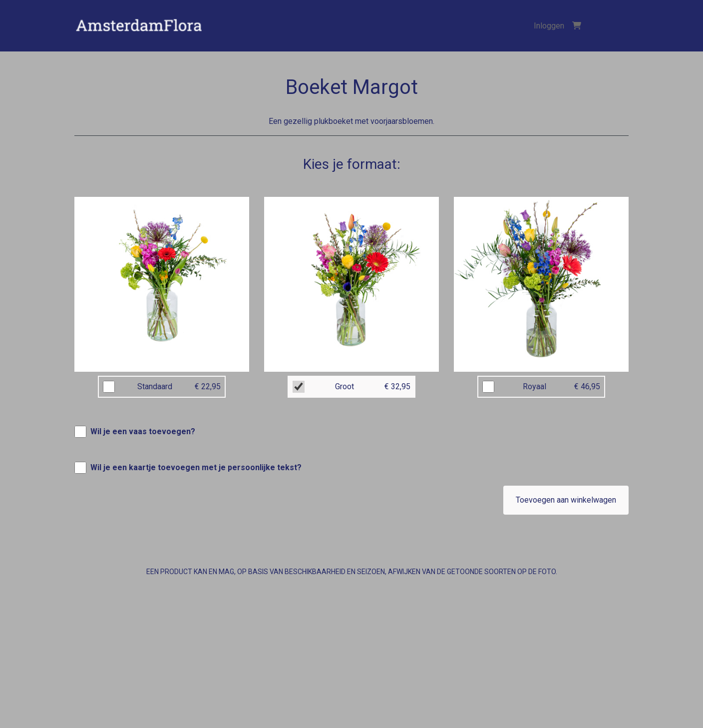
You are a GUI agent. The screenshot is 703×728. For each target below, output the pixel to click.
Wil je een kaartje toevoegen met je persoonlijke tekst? (196, 467)
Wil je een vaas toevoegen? (142, 431)
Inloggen (549, 25)
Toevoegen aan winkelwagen (566, 500)
